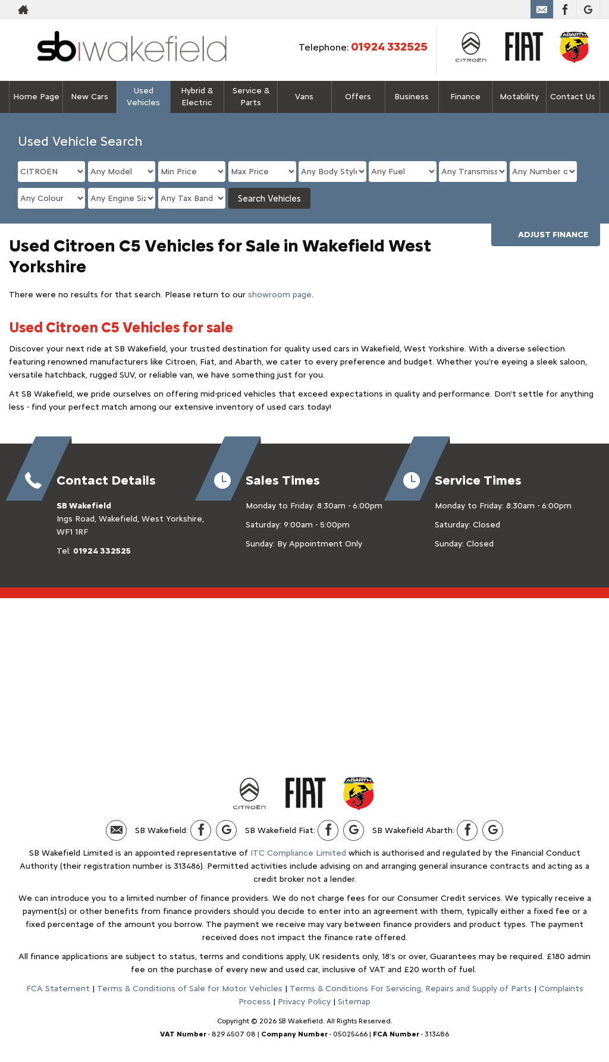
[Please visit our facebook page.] (564, 9)
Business (411, 97)
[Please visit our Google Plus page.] (587, 9)
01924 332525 (389, 46)
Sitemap (354, 1002)
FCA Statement (58, 989)
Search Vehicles (269, 198)
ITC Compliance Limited (298, 853)
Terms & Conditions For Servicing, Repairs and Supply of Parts (411, 989)
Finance (465, 97)
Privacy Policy (304, 1002)
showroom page (280, 295)
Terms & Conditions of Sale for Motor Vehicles (189, 989)
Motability (519, 97)
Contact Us (572, 97)
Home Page (36, 97)
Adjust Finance (553, 235)
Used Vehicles (143, 97)
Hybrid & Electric (197, 97)
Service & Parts (251, 97)
